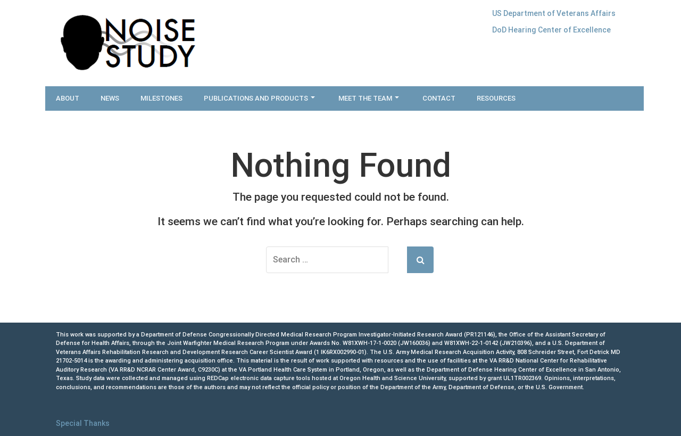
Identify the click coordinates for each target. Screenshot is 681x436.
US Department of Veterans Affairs (554, 13)
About (67, 98)
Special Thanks (83, 423)
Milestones (161, 98)
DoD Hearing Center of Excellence (551, 30)
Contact (438, 98)
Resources (496, 98)
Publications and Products (259, 98)
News (110, 98)
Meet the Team (368, 98)
